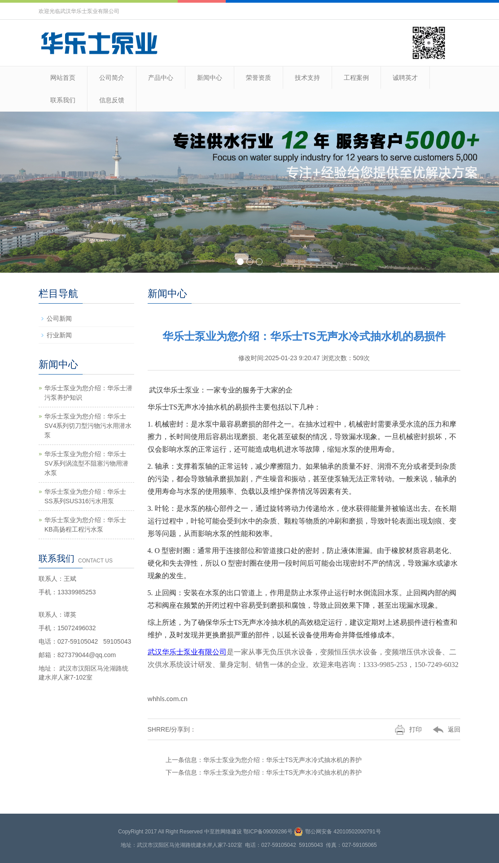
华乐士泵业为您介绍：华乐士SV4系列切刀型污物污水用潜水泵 (87, 426)
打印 (403, 729)
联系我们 (62, 100)
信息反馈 (111, 100)
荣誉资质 (258, 77)
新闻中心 (209, 77)
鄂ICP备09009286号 (267, 831)
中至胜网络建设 (223, 831)
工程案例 (356, 77)
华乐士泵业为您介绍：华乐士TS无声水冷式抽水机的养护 (282, 759)
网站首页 (62, 77)
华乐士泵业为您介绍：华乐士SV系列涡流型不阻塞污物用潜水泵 (86, 463)
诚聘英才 (405, 77)
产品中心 (160, 77)
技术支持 (307, 77)
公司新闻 (59, 318)
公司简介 (111, 77)
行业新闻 (59, 335)
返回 (441, 729)
